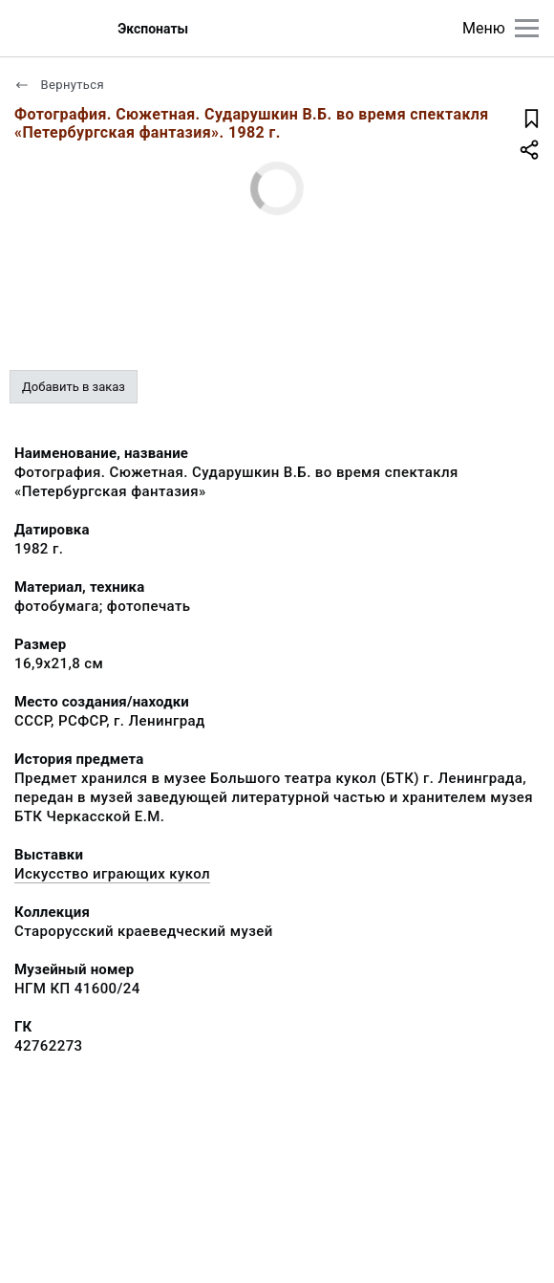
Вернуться (59, 84)
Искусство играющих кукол (112, 873)
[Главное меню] (526, 28)
